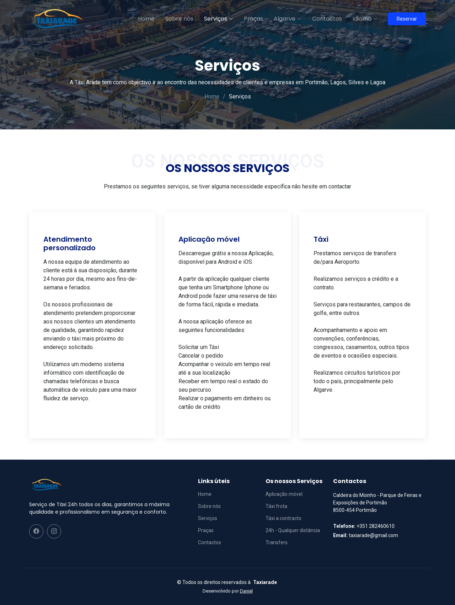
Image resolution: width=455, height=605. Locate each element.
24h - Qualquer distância (293, 530)
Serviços (207, 518)
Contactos (327, 19)
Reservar (407, 19)
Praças (253, 19)
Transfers (277, 542)
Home (146, 19)
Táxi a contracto (283, 518)
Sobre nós (179, 19)
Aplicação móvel (284, 494)
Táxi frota (276, 506)
